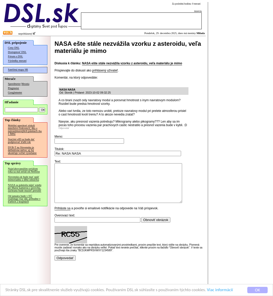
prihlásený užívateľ (105, 70)
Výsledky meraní (17, 60)
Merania (25, 84)
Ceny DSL (13, 47)
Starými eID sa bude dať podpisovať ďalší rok (21, 140)
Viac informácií (220, 290)
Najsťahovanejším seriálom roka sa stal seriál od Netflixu (24, 170)
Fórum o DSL (15, 56)
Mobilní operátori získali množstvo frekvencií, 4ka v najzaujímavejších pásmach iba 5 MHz (25, 129)
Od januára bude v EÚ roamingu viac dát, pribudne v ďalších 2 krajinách (24, 199)
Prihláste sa (62, 216)
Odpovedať (64, 128)
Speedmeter (14, 83)
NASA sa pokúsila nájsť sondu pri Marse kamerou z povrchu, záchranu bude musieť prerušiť (24, 188)
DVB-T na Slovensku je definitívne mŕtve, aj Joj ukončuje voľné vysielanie (22, 150)
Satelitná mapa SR (18, 69)
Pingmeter (13, 88)
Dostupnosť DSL (17, 52)
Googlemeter (15, 92)
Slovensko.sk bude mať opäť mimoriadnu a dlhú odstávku (23, 178)
